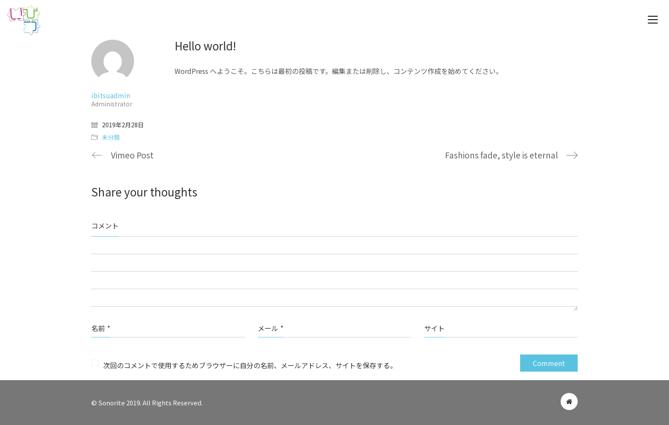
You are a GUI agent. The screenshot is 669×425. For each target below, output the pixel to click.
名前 (100, 328)
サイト (434, 328)
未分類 (111, 137)
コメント (105, 225)
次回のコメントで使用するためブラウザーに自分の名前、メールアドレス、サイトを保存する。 (250, 365)
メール (270, 328)
